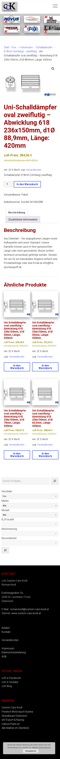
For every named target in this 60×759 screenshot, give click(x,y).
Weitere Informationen (41, 747)
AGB (4, 656)
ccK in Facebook (11, 677)
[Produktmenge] (8, 184)
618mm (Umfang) (14, 51)
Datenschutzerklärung (14, 652)
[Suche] (54, 481)
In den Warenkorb (27, 184)
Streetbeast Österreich (14, 715)
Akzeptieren (30, 751)
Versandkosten (33, 170)
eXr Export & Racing (13, 719)
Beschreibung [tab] (16, 212)
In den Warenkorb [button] (17, 367)
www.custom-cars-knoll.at (26, 613)
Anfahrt (6, 627)
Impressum (8, 648)
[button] (53, 69)
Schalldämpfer (44, 47)
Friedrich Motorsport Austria (17, 711)
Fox (14, 47)
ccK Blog (7, 686)
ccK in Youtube (10, 682)
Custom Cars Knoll (12, 707)
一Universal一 (26, 47)
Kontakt (6, 631)
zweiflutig (31, 51)
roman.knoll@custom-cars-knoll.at (29, 609)
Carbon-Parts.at (10, 723)
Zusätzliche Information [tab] (22, 219)
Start (6, 47)
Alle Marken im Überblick (15, 727)
